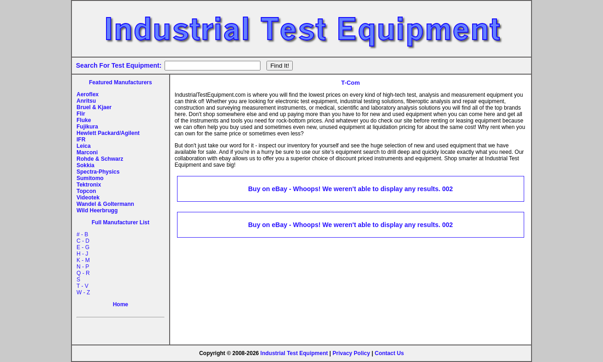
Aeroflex (88, 94)
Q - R (83, 273)
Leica (84, 146)
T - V (83, 286)
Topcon (86, 191)
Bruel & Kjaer (94, 107)
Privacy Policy (351, 353)
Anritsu (86, 101)
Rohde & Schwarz (100, 159)
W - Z (83, 292)
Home (120, 304)
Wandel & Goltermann (105, 204)
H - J (82, 254)
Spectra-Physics (98, 172)
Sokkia (86, 165)
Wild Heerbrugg (97, 210)
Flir (81, 114)
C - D (83, 241)
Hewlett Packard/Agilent (108, 133)
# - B (82, 234)
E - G (83, 247)
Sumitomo (90, 178)
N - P (83, 266)
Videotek (88, 197)
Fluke (84, 120)
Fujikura (87, 126)
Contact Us (389, 353)
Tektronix (89, 184)
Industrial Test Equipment (294, 353)
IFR (81, 139)
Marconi (87, 152)
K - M (83, 260)
